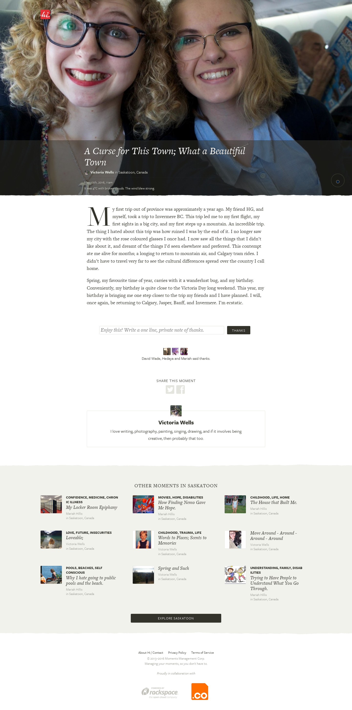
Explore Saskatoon (176, 618)
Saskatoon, (133, 172)
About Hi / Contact (150, 652)
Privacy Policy (177, 652)
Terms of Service (202, 652)
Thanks (238, 330)
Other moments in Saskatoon (176, 485)
